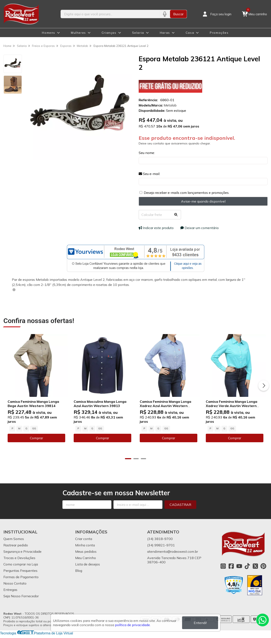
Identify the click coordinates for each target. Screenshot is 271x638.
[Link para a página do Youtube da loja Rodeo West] (239, 566)
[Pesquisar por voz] (164, 14)
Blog (78, 570)
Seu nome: (147, 153)
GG (34, 428)
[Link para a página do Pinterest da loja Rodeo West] (263, 566)
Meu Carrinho (85, 557)
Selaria (138, 33)
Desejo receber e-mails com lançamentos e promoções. (186, 192)
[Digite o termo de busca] (110, 14)
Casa (190, 33)
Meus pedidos (86, 551)
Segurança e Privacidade (22, 551)
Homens (48, 33)
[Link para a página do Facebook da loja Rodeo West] (231, 566)
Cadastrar (180, 504)
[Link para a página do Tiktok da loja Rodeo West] (247, 566)
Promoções (219, 33)
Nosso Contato (14, 583)
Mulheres (78, 33)
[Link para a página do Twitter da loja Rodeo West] (255, 566)
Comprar (36, 437)
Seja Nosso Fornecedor (21, 595)
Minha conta (85, 545)
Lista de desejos (87, 564)
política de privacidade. (133, 625)
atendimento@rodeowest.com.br (172, 551)
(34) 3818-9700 (160, 538)
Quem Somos (13, 538)
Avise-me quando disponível (203, 201)
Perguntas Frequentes (20, 570)
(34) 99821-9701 (161, 545)
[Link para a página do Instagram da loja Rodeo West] (223, 566)
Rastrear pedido (15, 545)
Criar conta (83, 538)
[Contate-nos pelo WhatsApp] (262, 620)
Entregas (10, 589)
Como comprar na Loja (20, 564)
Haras (165, 33)
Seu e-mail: (149, 174)
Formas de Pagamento (21, 576)
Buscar (178, 14)
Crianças (109, 33)
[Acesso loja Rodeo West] (216, 14)
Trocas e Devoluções (19, 557)
